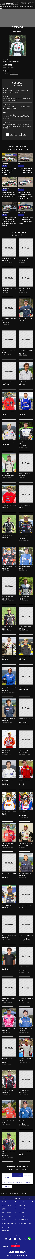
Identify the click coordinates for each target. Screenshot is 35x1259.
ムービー (4, 1220)
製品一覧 (4, 1201)
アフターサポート (24, 1209)
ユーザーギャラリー (7, 1216)
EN (25, 3)
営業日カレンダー (24, 1220)
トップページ (4, 1193)
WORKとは (22, 1205)
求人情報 (21, 1212)
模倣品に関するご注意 (25, 1223)
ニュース (21, 1201)
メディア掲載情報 (6, 1212)
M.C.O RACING (14, 74)
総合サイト (6, 1198)
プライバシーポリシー (8, 1223)
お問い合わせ (5, 1227)
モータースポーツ (14, 1193)
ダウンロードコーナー (25, 1216)
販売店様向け (5, 1230)
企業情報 (4, 1209)
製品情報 (17, 1198)
